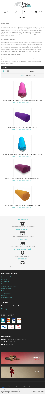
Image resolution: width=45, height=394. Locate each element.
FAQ (2, 284)
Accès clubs (4, 295)
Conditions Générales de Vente (35, 385)
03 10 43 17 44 (12, 341)
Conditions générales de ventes (9, 286)
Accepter (34, 391)
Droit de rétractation (6, 288)
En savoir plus (41, 391)
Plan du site (12, 387)
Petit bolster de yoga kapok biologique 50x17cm (22, 127)
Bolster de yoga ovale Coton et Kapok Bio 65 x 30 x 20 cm (22, 178)
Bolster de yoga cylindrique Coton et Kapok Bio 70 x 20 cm (22, 205)
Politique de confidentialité (19, 385)
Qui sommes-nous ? (6, 277)
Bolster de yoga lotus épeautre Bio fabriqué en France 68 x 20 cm (22, 100)
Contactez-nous (9, 344)
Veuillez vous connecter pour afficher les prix (22, 102)
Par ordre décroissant (41, 71)
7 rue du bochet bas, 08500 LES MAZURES (17, 339)
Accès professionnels (6, 293)
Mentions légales (5, 291)
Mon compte (4, 279)
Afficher (28, 75)
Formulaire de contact (6, 297)
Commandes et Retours (22, 387)
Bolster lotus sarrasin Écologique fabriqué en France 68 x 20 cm (22, 154)
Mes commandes (5, 281)
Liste (8, 71)
